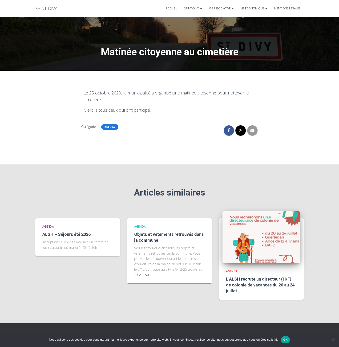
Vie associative (221, 8)
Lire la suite (144, 274)
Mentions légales (287, 8)
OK (285, 339)
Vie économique (254, 8)
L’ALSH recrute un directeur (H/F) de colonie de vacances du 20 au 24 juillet (260, 285)
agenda (110, 127)
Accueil (171, 8)
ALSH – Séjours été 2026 (66, 234)
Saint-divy (193, 8)
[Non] (333, 339)
